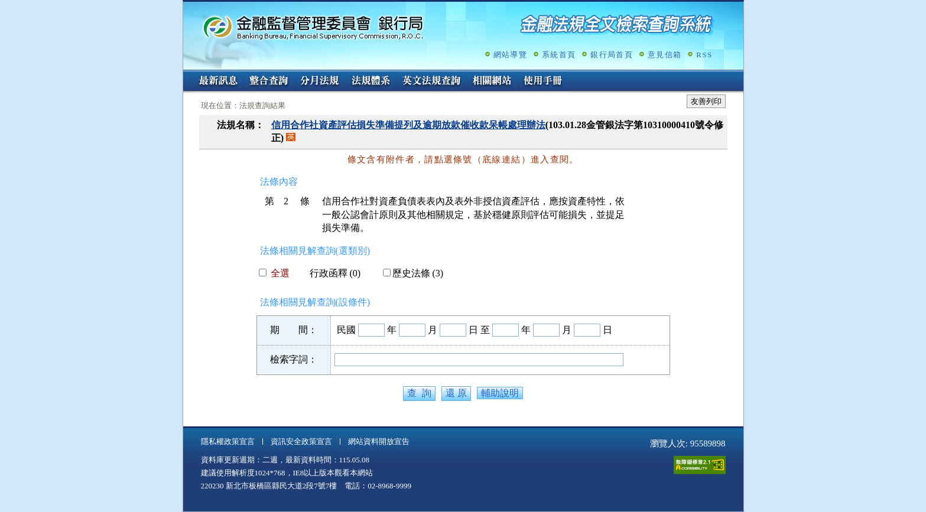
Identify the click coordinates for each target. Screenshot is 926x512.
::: (187, 75)
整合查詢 (268, 81)
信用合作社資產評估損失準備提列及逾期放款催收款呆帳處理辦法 (408, 125)
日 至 (479, 330)
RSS (704, 54)
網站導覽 (510, 54)
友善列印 (706, 101)
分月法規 (319, 81)
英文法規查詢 (431, 81)
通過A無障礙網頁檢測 (700, 465)
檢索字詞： (293, 359)
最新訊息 (218, 81)
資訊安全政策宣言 (301, 441)
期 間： (293, 330)
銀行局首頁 (611, 54)
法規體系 (370, 81)
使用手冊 (543, 81)
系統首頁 (559, 54)
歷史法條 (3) (413, 273)
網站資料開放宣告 (379, 441)
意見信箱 (664, 54)
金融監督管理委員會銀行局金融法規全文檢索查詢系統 (313, 27)
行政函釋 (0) (330, 273)
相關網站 (492, 81)
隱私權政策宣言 (228, 441)
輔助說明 (500, 393)
